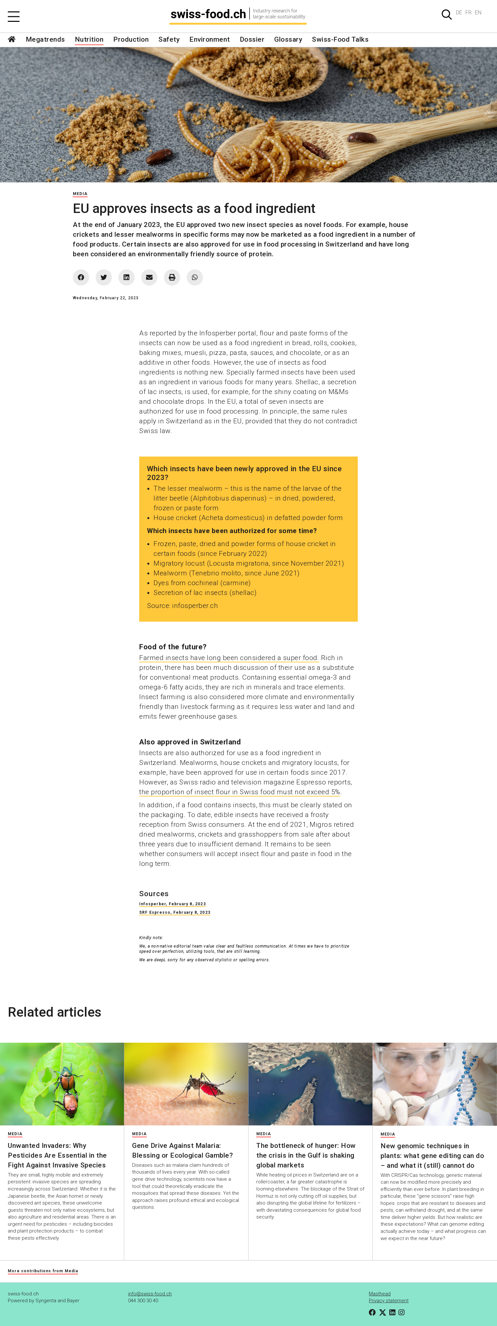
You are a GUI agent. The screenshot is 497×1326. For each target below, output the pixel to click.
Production (131, 39)
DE (459, 12)
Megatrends (45, 39)
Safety (169, 39)
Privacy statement (389, 1301)
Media (80, 193)
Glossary (288, 39)
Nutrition (89, 39)
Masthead (380, 1294)
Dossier (252, 39)
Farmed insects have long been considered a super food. (229, 658)
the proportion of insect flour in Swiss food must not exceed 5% (239, 792)
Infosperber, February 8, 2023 (172, 904)
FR (468, 12)
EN (478, 12)
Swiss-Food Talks (340, 39)
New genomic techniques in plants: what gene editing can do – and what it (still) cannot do (432, 1155)
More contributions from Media (43, 1271)
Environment (209, 39)
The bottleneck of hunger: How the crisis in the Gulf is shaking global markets (306, 1155)
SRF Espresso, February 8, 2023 (174, 912)
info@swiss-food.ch (150, 1294)
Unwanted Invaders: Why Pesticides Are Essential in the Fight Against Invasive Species (57, 1155)
